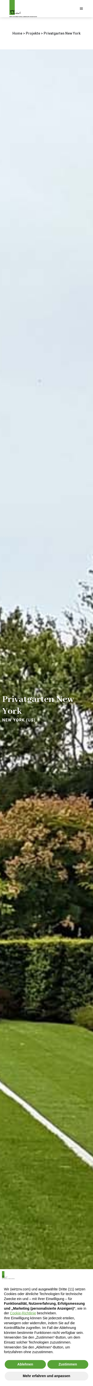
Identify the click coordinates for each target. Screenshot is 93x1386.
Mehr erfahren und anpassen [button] (46, 1376)
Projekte (33, 33)
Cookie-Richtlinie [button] (23, 1313)
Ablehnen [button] (25, 1364)
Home (17, 33)
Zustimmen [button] (68, 1364)
